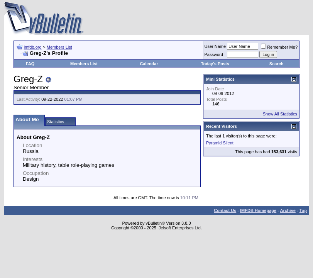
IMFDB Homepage (258, 210)
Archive (288, 210)
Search (276, 63)
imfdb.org (33, 47)
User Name (215, 46)
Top (303, 210)
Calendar (149, 63)
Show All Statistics (280, 114)
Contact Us (225, 210)
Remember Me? (279, 47)
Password (214, 54)
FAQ (30, 63)
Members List (59, 47)
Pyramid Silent (219, 143)
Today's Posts (215, 63)
